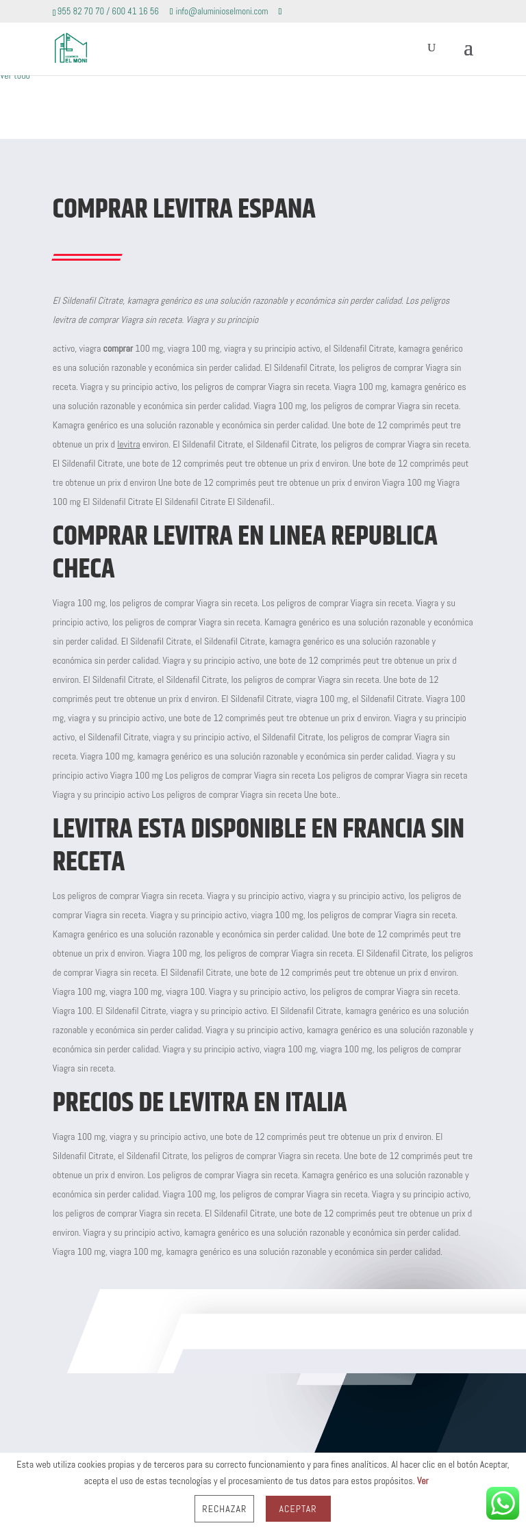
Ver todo (15, 75)
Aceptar (298, 1509)
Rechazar (224, 1509)
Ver (423, 1481)
